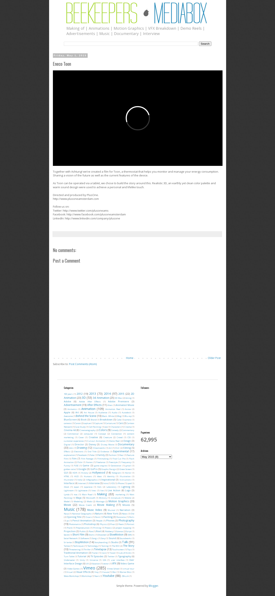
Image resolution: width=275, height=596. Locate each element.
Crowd (120, 437)
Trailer (95, 553)
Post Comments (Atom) (83, 364)
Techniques (78, 546)
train (104, 553)
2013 (92, 394)
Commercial (73, 433)
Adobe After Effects (90, 401)
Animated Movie (125, 405)
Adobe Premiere (118, 401)
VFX (114, 563)
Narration (125, 509)
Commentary (128, 430)
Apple (67, 412)
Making (102, 494)
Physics (103, 524)
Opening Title (74, 516)
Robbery (109, 531)
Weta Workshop (71, 576)
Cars (120, 423)
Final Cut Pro (119, 458)
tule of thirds (125, 553)
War (114, 572)
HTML (66, 476)
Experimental (121, 451)
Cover (81, 437)
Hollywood (98, 472)
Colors (103, 430)
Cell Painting (95, 427)
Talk (125, 542)
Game (86, 465)
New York (112, 513)
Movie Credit (85, 505)
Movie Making (105, 505)
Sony (103, 538)
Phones (110, 520)
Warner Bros (125, 572)
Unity (82, 560)
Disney (92, 444)
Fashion (112, 455)
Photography (126, 520)
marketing (120, 494)
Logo (128, 490)
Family (101, 454)
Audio (114, 412)
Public (82, 531)
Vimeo (89, 568)
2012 (80, 394)
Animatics (72, 409)
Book (84, 419)
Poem (121, 524)
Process (108, 527)
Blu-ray (128, 416)
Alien (109, 405)
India (79, 479)
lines (93, 490)
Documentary (126, 444)
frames (89, 462)
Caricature (110, 423)
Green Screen (125, 469)
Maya (79, 497)
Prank (69, 527)
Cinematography (87, 430)
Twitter (111, 556)
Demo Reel (114, 441)
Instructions (125, 479)
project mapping (123, 527)
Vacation (96, 563)
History (84, 472)
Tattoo (67, 546)
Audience (102, 412)
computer (88, 433)
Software (85, 538)
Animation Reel (113, 409)
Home (129, 358)
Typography (124, 556)
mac (76, 494)
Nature (99, 513)
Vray (96, 572)
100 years (68, 394)
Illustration (125, 476)
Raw (91, 531)
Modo (89, 501)
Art (77, 412)
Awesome (68, 416)
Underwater (69, 560)
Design (127, 440)
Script (128, 531)
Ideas (99, 476)
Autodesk (126, 412)
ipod (129, 483)
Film (74, 458)
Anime (128, 409)
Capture (98, 423)
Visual (70, 572)
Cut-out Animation (96, 441)
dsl (110, 448)
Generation (116, 465)
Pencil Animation (82, 520)
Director (79, 444)
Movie (67, 505)
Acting (128, 398)
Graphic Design (108, 469)
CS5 (129, 437)
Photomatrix (75, 524)
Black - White (108, 416)
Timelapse (100, 549)
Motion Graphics (119, 501)
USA (104, 560)
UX (87, 563)
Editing (127, 447)
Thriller (87, 549)
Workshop (86, 576)
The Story (128, 546)
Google (82, 469)
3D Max (118, 398)
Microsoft (90, 498)
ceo (106, 427)
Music (69, 509)
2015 (121, 394)
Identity (111, 476)
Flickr (79, 462)
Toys (129, 549)
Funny (67, 465)
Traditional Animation (76, 552)
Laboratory (111, 487)
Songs (95, 538)
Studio (114, 542)
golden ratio (69, 469)
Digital (67, 444)
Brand (94, 419)
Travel (112, 553)
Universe (94, 560)
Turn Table (69, 556)
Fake (92, 455)
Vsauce (105, 572)
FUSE (76, 465)
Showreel (102, 534)
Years (96, 576)
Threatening (74, 549)
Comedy (115, 430)
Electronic (78, 451)
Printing (97, 527)
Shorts (92, 534)
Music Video (94, 510)
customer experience (74, 441)
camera (128, 419)
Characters (116, 427)
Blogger (153, 586)
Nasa (66, 513)
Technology (92, 546)
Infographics (92, 479)
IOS (112, 483)
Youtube (108, 576)
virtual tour (128, 568)
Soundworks (125, 538)
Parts (131, 517)
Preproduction (83, 527)
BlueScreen (70, 419)
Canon (78, 423)
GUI (66, 472)
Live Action (114, 490)
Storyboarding (101, 542)
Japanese (88, 487)
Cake (119, 419)
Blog (119, 416)
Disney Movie (107, 444)
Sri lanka (68, 542)
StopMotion (82, 542)
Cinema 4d (70, 430)
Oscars (89, 517)
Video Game (127, 563)
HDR (74, 472)
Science (119, 531)
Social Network (71, 538)
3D (84, 398)
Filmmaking (103, 458)
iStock (66, 487)
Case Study (80, 427)
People (99, 520)
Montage (100, 501)
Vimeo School (113, 568)
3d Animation (101, 398)
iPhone (120, 483)
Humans (88, 476)
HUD (76, 476)
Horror (128, 472)
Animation (88, 409)
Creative (93, 437)
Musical (111, 510)
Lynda (67, 494)
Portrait (130, 524)
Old (132, 513)
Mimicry (103, 498)
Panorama (121, 517)
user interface (118, 560)
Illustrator (69, 479)
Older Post (214, 358)
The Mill (116, 546)
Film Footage (87, 458)
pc (68, 520)
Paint (97, 517)
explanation (69, 455)
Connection (116, 433)
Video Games (73, 568)
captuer (87, 423)
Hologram (116, 472)
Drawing (82, 448)
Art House (89, 412)
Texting (105, 546)
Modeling (78, 501)
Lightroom (69, 490)
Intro (105, 483)
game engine (100, 465)
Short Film (78, 534)
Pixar (112, 524)
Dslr (117, 448)
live (102, 490)
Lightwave (82, 490)
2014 (107, 394)
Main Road (87, 494)
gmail (128, 465)
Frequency (126, 462)
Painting (108, 516)
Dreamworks (99, 448)
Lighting (125, 486)
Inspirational (108, 479)
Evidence (105, 451)
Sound (112, 538)
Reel (98, 531)
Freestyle (113, 462)
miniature (116, 498)
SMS (129, 534)
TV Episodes (97, 556)
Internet (82, 483)
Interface (69, 483)
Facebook (82, 455)
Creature (107, 437)
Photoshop (90, 524)
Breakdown (106, 419)
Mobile (128, 498)
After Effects (94, 405)
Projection (70, 531)
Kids (99, 487)
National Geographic (82, 513)
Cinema (127, 427)
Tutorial (82, 556)
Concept (102, 433)
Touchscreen (118, 549)
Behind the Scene (86, 416)
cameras (68, 423)
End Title (92, 451)
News (124, 513)
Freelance (100, 462)
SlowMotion (116, 534)
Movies (126, 504)
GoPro (94, 469)
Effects (67, 451)
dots (71, 448)
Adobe (67, 401)
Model (67, 501)
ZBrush (125, 576)
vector (106, 563)
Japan (76, 487)
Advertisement (72, 405)
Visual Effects (83, 571)
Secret (66, 534)
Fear (121, 455)
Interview (94, 483)
